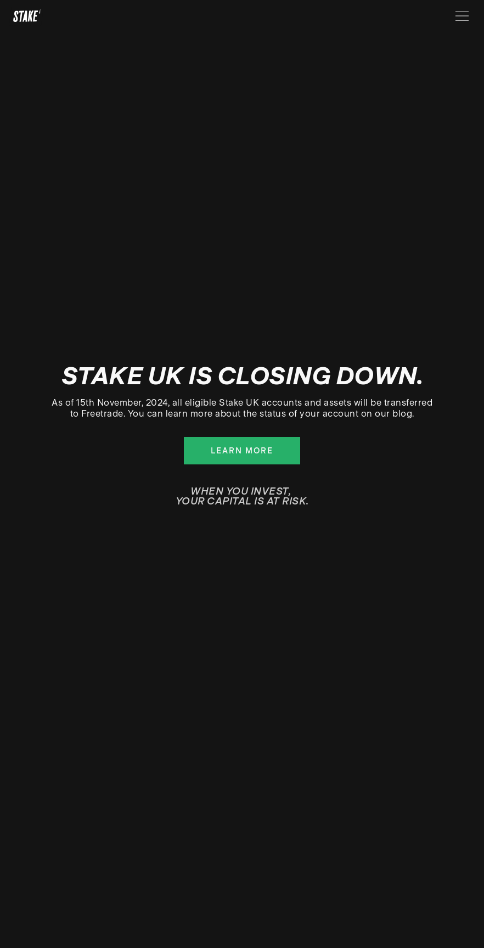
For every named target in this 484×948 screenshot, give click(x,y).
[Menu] (462, 16)
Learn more (242, 450)
